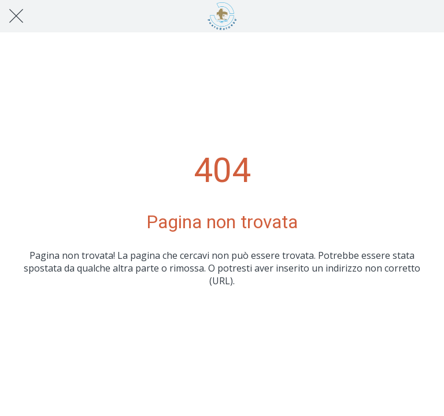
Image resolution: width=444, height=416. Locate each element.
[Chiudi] (16, 16)
